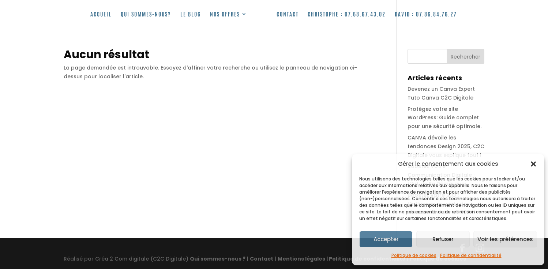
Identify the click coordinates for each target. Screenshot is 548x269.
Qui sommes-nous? (146, 14)
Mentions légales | (303, 258)
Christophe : (347, 14)
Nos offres (225, 14)
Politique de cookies (413, 255)
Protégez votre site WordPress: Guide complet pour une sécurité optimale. (444, 117)
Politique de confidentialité (471, 255)
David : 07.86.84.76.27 (426, 14)
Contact (288, 14)
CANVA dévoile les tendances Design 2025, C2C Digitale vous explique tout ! (446, 146)
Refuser (443, 239)
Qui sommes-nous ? (217, 258)
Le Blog (190, 14)
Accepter (386, 239)
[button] (533, 164)
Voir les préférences (505, 239)
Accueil (101, 14)
